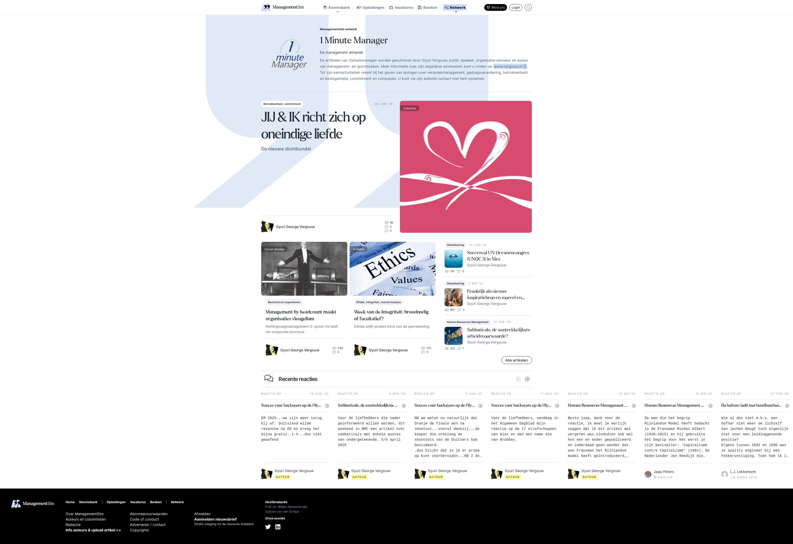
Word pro (495, 7)
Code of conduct (144, 519)
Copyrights (139, 530)
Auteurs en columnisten (86, 519)
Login (516, 7)
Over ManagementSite (85, 514)
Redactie (73, 524)
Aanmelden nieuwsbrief (215, 519)
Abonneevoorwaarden (149, 514)
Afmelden (202, 514)
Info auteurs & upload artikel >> (93, 530)
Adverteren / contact (148, 524)
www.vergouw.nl (508, 66)
